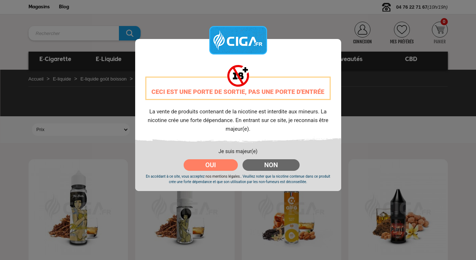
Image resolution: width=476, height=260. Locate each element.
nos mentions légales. (223, 176)
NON (271, 165)
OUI (210, 165)
